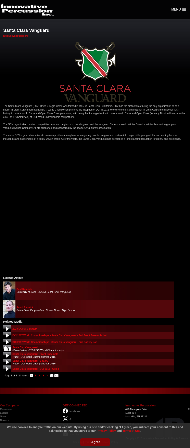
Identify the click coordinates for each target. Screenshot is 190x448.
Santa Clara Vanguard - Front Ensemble (35, 354)
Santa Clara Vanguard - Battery (30, 360)
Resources (6, 409)
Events (4, 412)
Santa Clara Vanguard (25, 347)
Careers (4, 420)
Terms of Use (131, 430)
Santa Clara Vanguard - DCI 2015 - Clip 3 (35, 368)
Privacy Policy (106, 430)
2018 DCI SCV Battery (24, 328)
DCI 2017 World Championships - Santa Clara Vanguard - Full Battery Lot (54, 342)
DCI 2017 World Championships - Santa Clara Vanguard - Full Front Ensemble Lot (59, 335)
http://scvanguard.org (15, 35)
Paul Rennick (24, 289)
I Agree (95, 442)
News (3, 416)
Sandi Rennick (24, 307)
